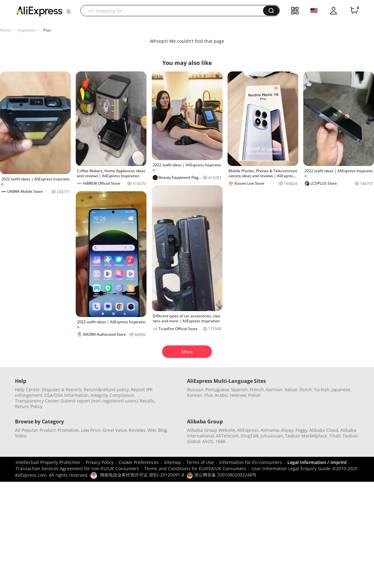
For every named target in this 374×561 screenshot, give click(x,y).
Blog (162, 430)
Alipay (287, 430)
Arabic (221, 395)
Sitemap (172, 462)
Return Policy (28, 406)
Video (20, 436)
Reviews (137, 430)
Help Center (27, 390)
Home (5, 30)
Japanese (340, 390)
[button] (68, 11)
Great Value (115, 430)
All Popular (26, 430)
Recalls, (148, 401)
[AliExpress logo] (39, 11)
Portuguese (217, 390)
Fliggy (301, 430)
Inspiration (27, 30)
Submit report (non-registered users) (99, 401)
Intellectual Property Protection (48, 462)
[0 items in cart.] (354, 11)
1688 (220, 441)
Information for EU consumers (250, 462)
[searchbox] (174, 10)
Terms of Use (200, 462)
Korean (194, 395)
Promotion (68, 430)
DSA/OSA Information (66, 395)
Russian (195, 390)
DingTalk (250, 436)
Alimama (270, 430)
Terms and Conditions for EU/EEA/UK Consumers (195, 468)
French (257, 390)
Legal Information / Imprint (317, 462)
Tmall (335, 436)
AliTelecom (227, 436)
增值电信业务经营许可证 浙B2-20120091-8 (142, 475)
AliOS (207, 441)
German (274, 390)
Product (48, 430)
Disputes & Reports (62, 390)
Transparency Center (37, 401)
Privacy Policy (99, 462)
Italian (291, 390)
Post (47, 30)
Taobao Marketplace (306, 436)
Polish (254, 395)
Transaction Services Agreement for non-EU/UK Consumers (77, 468)
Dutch (306, 390)
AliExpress (248, 430)
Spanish (239, 390)
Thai (208, 395)
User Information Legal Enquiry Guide (291, 468)
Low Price (91, 430)
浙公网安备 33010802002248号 (222, 475)
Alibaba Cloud (323, 430)
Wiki (151, 430)
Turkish (321, 390)
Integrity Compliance (112, 395)
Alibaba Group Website (211, 430)
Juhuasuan (272, 436)
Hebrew (238, 395)
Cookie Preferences (139, 462)
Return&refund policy (106, 390)
